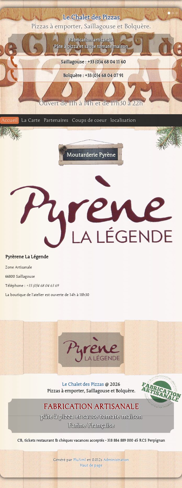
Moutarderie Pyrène (91, 154)
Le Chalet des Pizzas (91, 17)
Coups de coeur (89, 120)
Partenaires (56, 120)
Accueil (9, 120)
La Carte (30, 120)
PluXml (79, 460)
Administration (116, 460)
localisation (123, 120)
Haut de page (91, 465)
